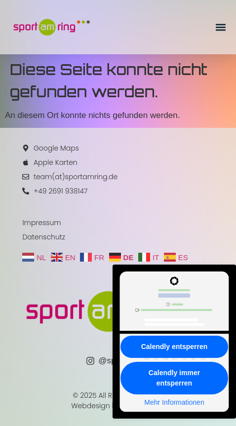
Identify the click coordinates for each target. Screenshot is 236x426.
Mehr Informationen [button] (174, 402)
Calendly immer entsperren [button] (174, 378)
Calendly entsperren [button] (174, 346)
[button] (220, 27)
